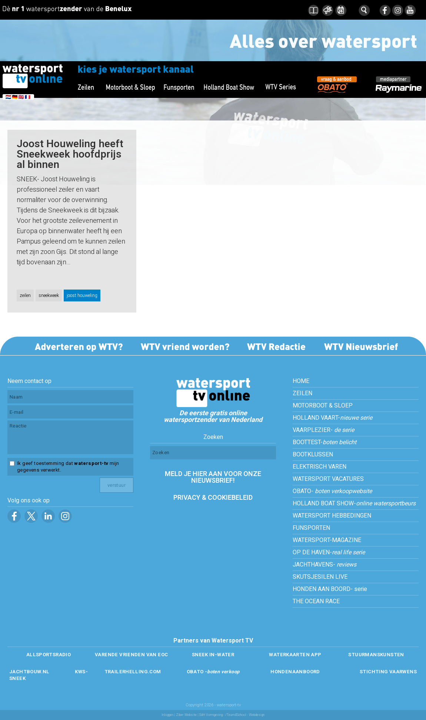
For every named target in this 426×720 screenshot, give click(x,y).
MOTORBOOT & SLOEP (323, 405)
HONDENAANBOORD (295, 671)
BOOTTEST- (324, 442)
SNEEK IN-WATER (213, 654)
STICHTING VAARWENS (388, 671)
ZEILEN (302, 393)
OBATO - (213, 671)
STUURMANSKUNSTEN (376, 654)
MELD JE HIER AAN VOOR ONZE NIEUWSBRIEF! (213, 477)
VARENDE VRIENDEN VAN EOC (131, 654)
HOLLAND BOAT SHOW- (354, 503)
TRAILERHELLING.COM (132, 671)
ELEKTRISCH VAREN (319, 466)
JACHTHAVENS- (324, 564)
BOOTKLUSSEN (313, 454)
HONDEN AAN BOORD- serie (330, 589)
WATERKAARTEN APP (295, 654)
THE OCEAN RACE (316, 601)
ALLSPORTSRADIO (48, 654)
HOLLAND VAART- (332, 417)
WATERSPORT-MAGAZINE (327, 540)
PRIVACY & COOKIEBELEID (213, 498)
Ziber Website (186, 715)
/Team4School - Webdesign (244, 715)
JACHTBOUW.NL (29, 671)
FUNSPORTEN (311, 528)
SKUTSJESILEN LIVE (320, 576)
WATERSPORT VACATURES (328, 479)
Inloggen (167, 715)
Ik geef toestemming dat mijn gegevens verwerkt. (68, 466)
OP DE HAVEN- (329, 552)
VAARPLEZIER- (323, 430)
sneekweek (49, 295)
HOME (301, 381)
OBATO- (332, 491)
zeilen (25, 295)
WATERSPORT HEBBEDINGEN (332, 515)
